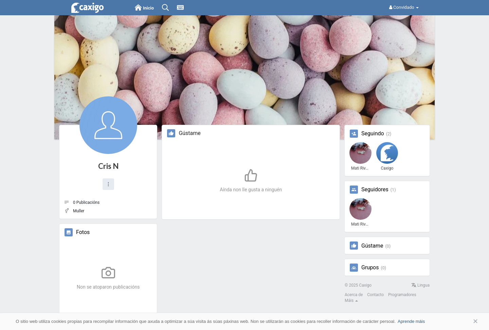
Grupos (370, 268)
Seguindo (372, 134)
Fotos (83, 232)
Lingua (420, 285)
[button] (108, 184)
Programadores (402, 294)
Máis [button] (351, 300)
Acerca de (354, 294)
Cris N (108, 166)
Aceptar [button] (465, 321)
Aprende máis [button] (411, 321)
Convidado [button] (404, 7)
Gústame (372, 246)
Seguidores (374, 190)
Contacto (375, 294)
